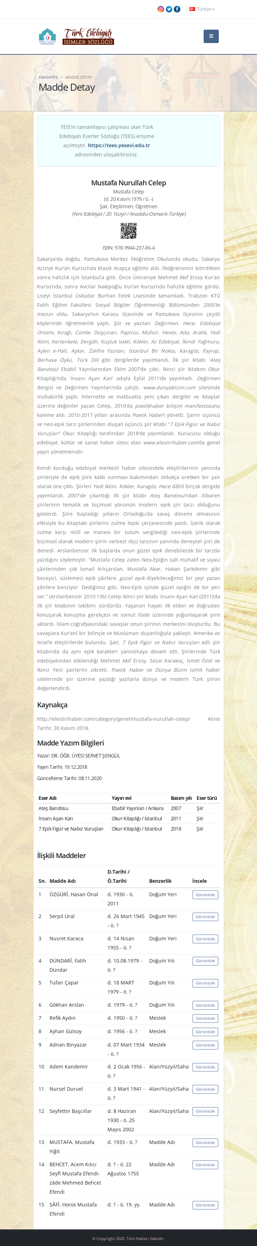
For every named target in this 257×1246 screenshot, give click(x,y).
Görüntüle (205, 894)
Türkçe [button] (201, 9)
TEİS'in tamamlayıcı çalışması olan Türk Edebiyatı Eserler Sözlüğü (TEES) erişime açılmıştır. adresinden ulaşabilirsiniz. (106, 141)
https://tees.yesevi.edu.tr (119, 145)
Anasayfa (48, 77)
